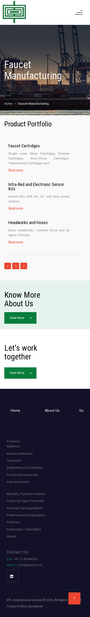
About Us (52, 410)
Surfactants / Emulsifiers (24, 529)
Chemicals (14, 460)
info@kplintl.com (25, 565)
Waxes (11, 536)
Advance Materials (20, 453)
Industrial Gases (18, 481)
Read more (15, 170)
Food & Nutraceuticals (22, 474)
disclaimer (35, 606)
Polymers (13, 522)
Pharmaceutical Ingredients (26, 515)
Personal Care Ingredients (25, 508)
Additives (13, 446)
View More (17, 318)
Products (13, 441)
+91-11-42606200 (22, 559)
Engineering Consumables (25, 467)
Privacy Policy (16, 606)
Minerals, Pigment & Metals (26, 493)
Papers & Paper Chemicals (25, 500)
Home (8, 103)
